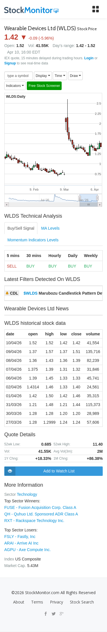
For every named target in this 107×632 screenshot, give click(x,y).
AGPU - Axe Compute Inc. (27, 549)
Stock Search (82, 602)
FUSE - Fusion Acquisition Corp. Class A (40, 507)
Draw (75, 76)
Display (43, 76)
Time (59, 76)
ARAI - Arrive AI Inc (21, 543)
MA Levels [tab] (50, 228)
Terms (37, 602)
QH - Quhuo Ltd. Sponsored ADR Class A (41, 514)
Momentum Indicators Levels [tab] (32, 240)
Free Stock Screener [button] (44, 86)
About (18, 602)
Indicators (15, 86)
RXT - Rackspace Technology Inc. (34, 520)
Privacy (56, 602)
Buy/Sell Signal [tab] (20, 228)
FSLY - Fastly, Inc (19, 536)
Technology (27, 494)
